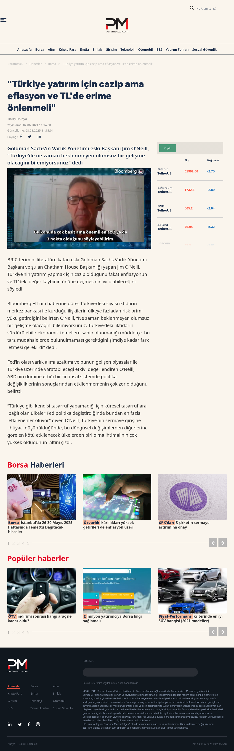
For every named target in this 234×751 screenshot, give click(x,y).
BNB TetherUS (164, 208)
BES (159, 49)
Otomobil (145, 49)
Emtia (84, 49)
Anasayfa (24, 49)
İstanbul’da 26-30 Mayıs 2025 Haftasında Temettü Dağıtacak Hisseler (40, 527)
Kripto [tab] (167, 148)
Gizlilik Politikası (28, 744)
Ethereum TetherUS (164, 190)
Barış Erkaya (17, 119)
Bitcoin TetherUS (164, 171)
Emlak (97, 49)
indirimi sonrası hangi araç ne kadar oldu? (40, 618)
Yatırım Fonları (177, 49)
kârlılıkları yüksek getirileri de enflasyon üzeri (108, 525)
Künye (11, 744)
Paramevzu (15, 64)
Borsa (39, 49)
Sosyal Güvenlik (204, 49)
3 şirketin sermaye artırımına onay (184, 525)
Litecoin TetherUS (164, 245)
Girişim (111, 49)
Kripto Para (67, 49)
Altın (51, 49)
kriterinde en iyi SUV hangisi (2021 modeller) (191, 618)
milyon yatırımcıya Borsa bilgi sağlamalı (112, 618)
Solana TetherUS (164, 227)
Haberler (35, 64)
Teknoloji (127, 49)
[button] (213, 543)
